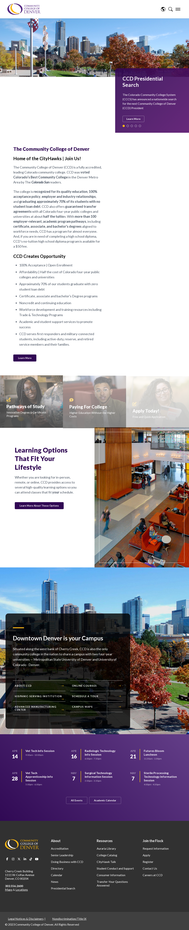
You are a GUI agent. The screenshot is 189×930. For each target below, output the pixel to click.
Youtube (37, 859)
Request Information (156, 848)
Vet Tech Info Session (39, 750)
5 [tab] (140, 126)
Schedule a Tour (85, 696)
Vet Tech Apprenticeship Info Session (39, 776)
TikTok (31, 859)
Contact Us (150, 868)
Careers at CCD (153, 875)
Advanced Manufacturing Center (35, 708)
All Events (77, 800)
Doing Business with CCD (67, 861)
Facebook (7, 859)
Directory (57, 868)
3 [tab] (132, 126)
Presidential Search (63, 888)
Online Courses (84, 685)
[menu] (178, 9)
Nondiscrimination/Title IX (69, 918)
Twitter (19, 859)
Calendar (56, 875)
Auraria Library (106, 848)
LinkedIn (25, 859)
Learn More (133, 118)
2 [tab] (128, 126)
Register (148, 861)
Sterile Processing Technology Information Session (160, 776)
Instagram (13, 859)
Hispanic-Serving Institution (38, 696)
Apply (146, 855)
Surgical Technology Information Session (98, 774)
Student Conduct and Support (115, 868)
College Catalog (107, 855)
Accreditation (59, 848)
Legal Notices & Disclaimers (26, 918)
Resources (105, 840)
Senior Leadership (62, 855)
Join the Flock (153, 840)
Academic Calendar (105, 800)
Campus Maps (82, 706)
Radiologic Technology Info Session (100, 752)
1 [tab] (124, 126)
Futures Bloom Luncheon (154, 752)
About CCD (23, 685)
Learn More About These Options (39, 505)
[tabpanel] (150, 99)
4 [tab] (136, 126)
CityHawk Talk (106, 861)
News (54, 881)
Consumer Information (111, 875)
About (56, 840)
